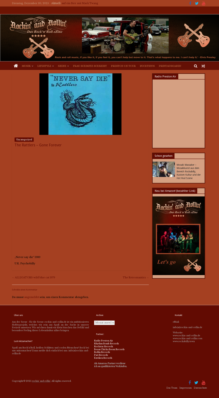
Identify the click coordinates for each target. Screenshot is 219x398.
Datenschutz (200, 388)
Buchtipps (147, 66)
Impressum (185, 388)
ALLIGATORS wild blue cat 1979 (33, 277)
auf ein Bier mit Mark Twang (80, 3)
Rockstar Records (103, 346)
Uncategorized (24, 139)
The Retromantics (136, 277)
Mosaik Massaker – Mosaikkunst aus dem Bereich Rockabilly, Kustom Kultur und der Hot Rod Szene (189, 171)
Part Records (101, 355)
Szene (62, 66)
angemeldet (31, 297)
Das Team (171, 388)
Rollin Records (102, 352)
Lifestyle (44, 66)
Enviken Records (103, 358)
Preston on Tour (123, 66)
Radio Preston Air (103, 340)
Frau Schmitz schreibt (90, 66)
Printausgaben (170, 66)
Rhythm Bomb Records (106, 343)
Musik (26, 66)
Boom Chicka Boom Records (109, 349)
